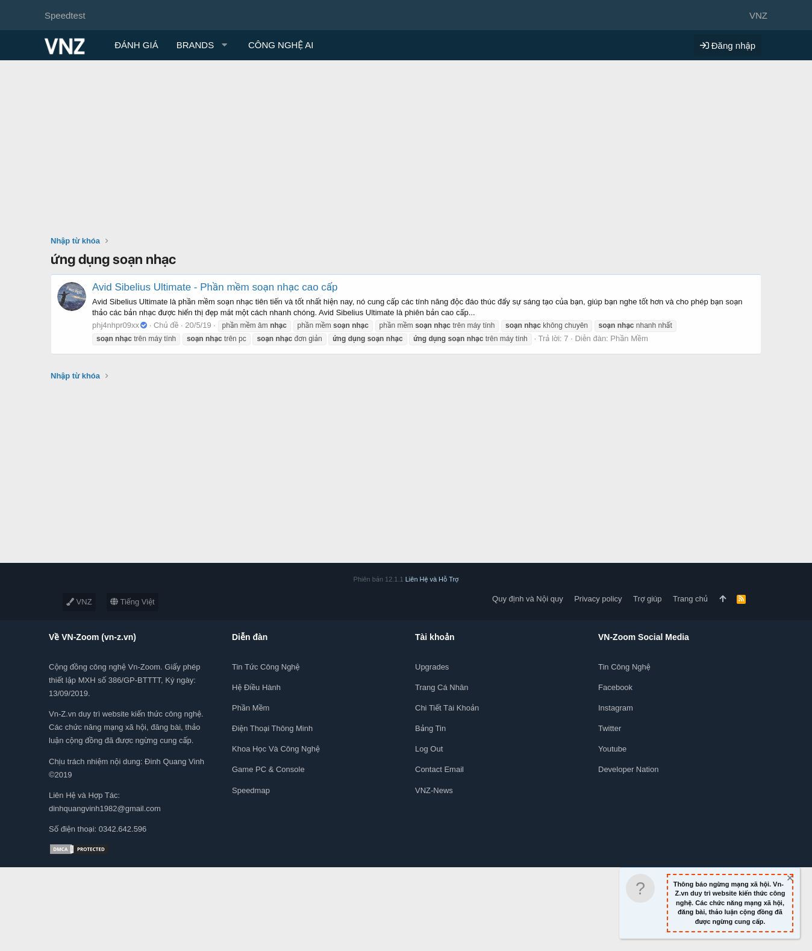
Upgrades (432, 666)
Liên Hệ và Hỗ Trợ (432, 579)
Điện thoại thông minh (272, 728)
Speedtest (65, 15)
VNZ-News (434, 790)
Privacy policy (598, 598)
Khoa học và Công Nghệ (276, 748)
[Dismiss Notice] (789, 879)
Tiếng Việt (132, 601)
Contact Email (439, 769)
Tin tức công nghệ (265, 666)
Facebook (615, 687)
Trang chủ (690, 598)
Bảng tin (430, 728)
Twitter (609, 728)
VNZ (79, 601)
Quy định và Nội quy (527, 598)
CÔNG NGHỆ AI (281, 45)
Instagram (615, 707)
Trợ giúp (647, 598)
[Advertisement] (406, 150)
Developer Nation (628, 769)
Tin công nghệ (624, 666)
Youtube (612, 748)
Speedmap (251, 790)
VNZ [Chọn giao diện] (758, 15)
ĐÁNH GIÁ (136, 45)
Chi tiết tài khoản (447, 707)
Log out (429, 748)
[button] (203, 45)
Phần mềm (250, 707)
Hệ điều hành (256, 687)
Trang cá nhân (441, 687)
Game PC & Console (268, 769)
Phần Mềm (629, 338)
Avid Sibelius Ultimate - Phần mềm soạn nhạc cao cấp (215, 287)
